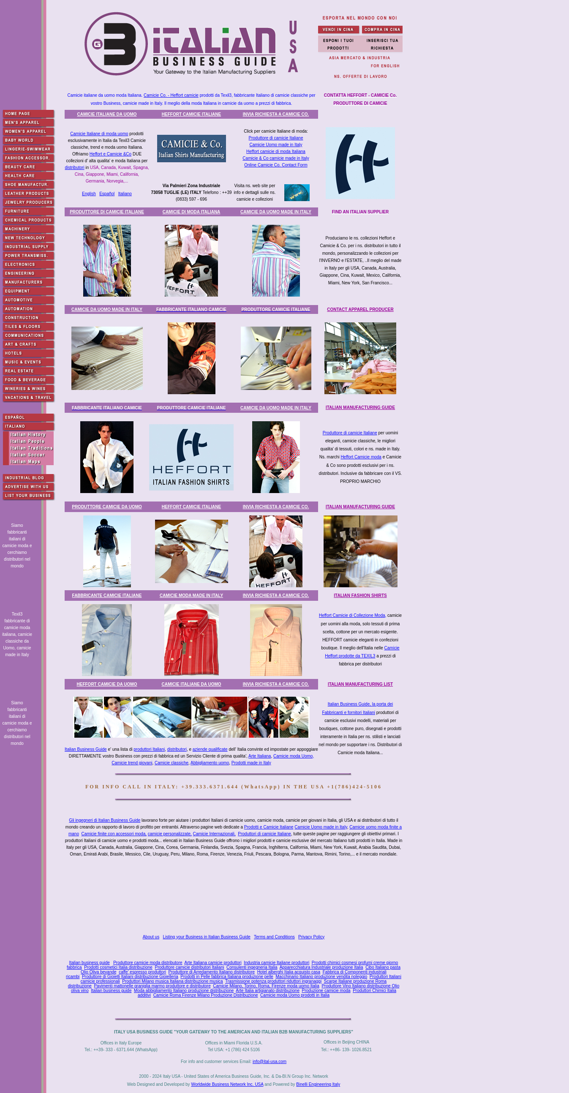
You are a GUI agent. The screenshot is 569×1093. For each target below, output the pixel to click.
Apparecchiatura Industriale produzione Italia (321, 967)
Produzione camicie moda (326, 990)
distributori (74, 167)
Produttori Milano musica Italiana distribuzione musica (172, 981)
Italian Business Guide (86, 749)
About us (151, 937)
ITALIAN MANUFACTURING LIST (360, 684)
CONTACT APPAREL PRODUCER (360, 309)
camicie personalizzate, (170, 833)
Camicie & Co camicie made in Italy (275, 158)
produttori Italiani (149, 749)
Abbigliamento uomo (210, 762)
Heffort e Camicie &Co (110, 154)
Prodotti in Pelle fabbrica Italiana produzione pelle (226, 976)
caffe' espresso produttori (142, 972)
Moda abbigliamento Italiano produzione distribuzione (184, 990)
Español (106, 193)
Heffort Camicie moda (360, 457)
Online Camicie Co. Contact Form (276, 165)
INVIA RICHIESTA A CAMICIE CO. (276, 114)
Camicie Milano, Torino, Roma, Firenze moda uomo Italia (266, 986)
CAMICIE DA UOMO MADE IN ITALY (275, 212)
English (89, 193)
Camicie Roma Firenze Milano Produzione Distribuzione (205, 995)
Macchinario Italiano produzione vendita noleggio (321, 976)
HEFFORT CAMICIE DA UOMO (107, 684)
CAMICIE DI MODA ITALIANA (192, 212)
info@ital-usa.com (269, 1061)
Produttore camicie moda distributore (147, 962)
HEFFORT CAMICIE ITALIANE (191, 114)
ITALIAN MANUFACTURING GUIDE (360, 407)
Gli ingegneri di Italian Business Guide (104, 820)
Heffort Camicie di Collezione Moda (352, 615)
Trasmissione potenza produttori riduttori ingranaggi (273, 981)
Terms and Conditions (274, 937)
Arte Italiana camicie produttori (213, 962)
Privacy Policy (311, 937)
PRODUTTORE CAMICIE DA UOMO (107, 506)
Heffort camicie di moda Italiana (275, 151)
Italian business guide (89, 962)
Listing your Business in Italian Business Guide (206, 937)
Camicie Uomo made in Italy (275, 144)
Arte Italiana (259, 756)
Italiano (125, 193)
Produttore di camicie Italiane (276, 138)
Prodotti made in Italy (251, 762)
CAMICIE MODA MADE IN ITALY (191, 595)
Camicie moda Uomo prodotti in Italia (294, 995)
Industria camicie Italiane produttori (276, 962)
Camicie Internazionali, (214, 833)
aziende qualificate (210, 749)
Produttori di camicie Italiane (264, 833)
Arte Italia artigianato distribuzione (267, 990)
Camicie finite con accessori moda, (114, 833)
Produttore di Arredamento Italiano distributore (212, 972)
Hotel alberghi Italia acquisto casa (289, 972)
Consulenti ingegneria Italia (252, 967)
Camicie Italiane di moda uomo (99, 133)
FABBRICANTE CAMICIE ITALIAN (107, 595)
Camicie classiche (171, 762)
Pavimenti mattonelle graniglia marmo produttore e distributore (152, 986)
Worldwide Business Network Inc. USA (227, 1084)
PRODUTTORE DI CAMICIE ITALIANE (107, 212)
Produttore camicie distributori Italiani (189, 967)
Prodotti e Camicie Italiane (269, 827)
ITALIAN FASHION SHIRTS (360, 595)
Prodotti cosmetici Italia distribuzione (118, 967)
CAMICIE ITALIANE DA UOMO (106, 114)
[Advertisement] (235, 898)
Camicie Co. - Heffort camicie (171, 95)
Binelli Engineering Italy (318, 1084)
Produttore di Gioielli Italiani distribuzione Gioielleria (130, 976)
